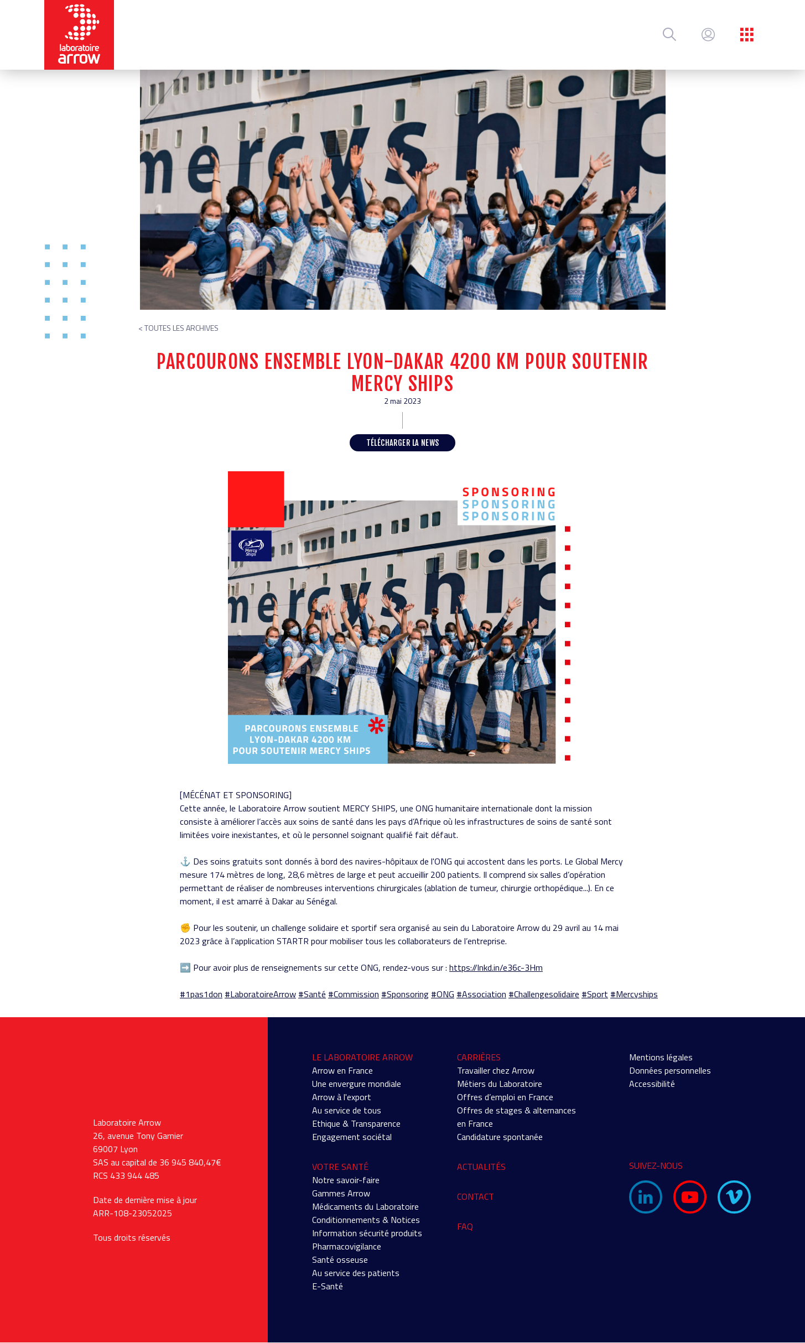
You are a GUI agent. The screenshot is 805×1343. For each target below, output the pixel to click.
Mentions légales (661, 1057)
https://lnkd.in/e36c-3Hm (496, 967)
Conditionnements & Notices (366, 1219)
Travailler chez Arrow (495, 1070)
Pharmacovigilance (346, 1246)
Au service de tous (346, 1110)
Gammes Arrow (341, 1193)
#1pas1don (201, 994)
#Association (481, 994)
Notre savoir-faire (346, 1179)
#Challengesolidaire (543, 994)
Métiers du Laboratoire (499, 1083)
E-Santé (327, 1286)
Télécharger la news (402, 442)
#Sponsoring (405, 994)
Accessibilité (652, 1083)
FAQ (465, 1226)
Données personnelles (670, 1070)
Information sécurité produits (367, 1233)
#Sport (594, 994)
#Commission (353, 994)
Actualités (481, 1166)
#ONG (442, 994)
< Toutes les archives (178, 328)
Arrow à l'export (341, 1096)
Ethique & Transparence (356, 1123)
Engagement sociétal (352, 1136)
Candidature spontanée (500, 1136)
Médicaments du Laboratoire (365, 1206)
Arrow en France (342, 1070)
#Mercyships (634, 994)
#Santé (312, 994)
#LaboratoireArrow (260, 994)
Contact (475, 1196)
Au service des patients (355, 1272)
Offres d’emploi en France (505, 1096)
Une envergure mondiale (356, 1083)
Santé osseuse (340, 1259)
